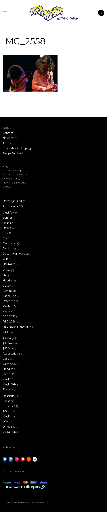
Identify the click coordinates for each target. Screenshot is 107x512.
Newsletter (10, 138)
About (7, 127)
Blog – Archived (13, 153)
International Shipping (17, 148)
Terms (7, 143)
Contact (8, 133)
